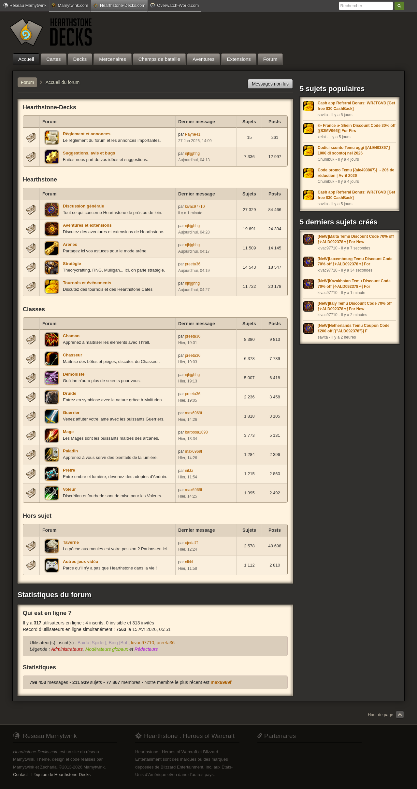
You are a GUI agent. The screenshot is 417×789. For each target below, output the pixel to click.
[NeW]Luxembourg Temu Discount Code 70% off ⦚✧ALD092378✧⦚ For (355, 262)
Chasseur (72, 355)
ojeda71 (192, 543)
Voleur (69, 489)
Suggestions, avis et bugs (89, 153)
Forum (27, 82)
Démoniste (73, 374)
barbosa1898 (196, 432)
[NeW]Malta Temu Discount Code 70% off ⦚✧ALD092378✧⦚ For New (356, 239)
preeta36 (192, 264)
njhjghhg (192, 153)
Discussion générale (83, 206)
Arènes (70, 244)
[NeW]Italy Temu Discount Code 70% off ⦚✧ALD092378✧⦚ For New (355, 306)
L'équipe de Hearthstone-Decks (61, 774)
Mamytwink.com (69, 5)
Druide (69, 393)
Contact (20, 774)
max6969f (193, 413)
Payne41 (192, 134)
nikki (189, 470)
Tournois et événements (87, 282)
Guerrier (71, 412)
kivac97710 (195, 206)
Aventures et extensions (87, 225)
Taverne (71, 542)
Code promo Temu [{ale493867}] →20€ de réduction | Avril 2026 (356, 173)
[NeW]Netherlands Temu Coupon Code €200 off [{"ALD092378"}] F (353, 328)
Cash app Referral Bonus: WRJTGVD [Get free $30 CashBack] (356, 106)
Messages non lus (270, 84)
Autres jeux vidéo (80, 561)
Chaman (71, 335)
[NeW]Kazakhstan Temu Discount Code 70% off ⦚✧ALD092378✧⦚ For (354, 284)
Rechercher (399, 6)
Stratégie (72, 263)
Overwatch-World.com (174, 5)
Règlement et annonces (86, 133)
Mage (68, 431)
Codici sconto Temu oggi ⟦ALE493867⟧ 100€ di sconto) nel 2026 (354, 150)
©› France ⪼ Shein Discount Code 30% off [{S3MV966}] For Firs (356, 128)
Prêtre (69, 470)
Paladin (70, 450)
